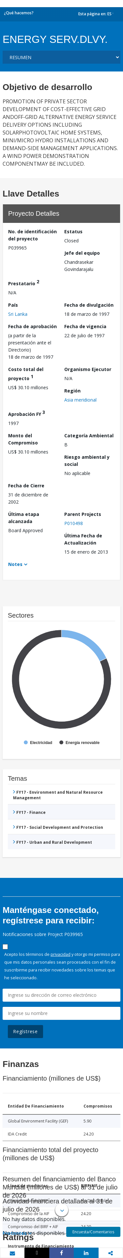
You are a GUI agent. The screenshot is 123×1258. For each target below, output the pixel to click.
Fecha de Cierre (26, 485)
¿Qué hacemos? (19, 13)
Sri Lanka (17, 314)
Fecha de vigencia (85, 326)
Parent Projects (82, 514)
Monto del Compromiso (23, 439)
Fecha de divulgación (89, 305)
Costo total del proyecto (25, 373)
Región (72, 391)
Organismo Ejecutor (87, 369)
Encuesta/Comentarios (93, 1232)
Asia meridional (80, 400)
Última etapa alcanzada (23, 517)
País (13, 305)
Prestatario (23, 282)
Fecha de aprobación (32, 326)
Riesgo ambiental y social (87, 460)
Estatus (73, 231)
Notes (15, 564)
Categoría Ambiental (89, 435)
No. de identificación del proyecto (32, 235)
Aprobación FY (26, 413)
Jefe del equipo (82, 253)
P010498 (73, 523)
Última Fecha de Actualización (83, 539)
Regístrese (25, 1031)
